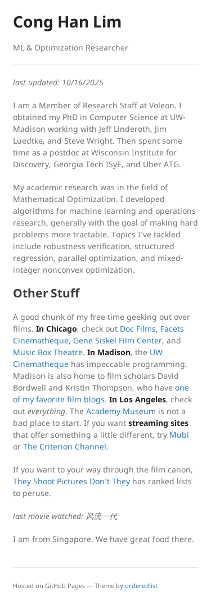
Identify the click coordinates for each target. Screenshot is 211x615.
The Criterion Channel (64, 446)
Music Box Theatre (48, 352)
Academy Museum (121, 411)
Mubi (179, 434)
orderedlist (141, 585)
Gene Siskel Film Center (117, 340)
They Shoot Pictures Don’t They (71, 481)
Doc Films (138, 328)
